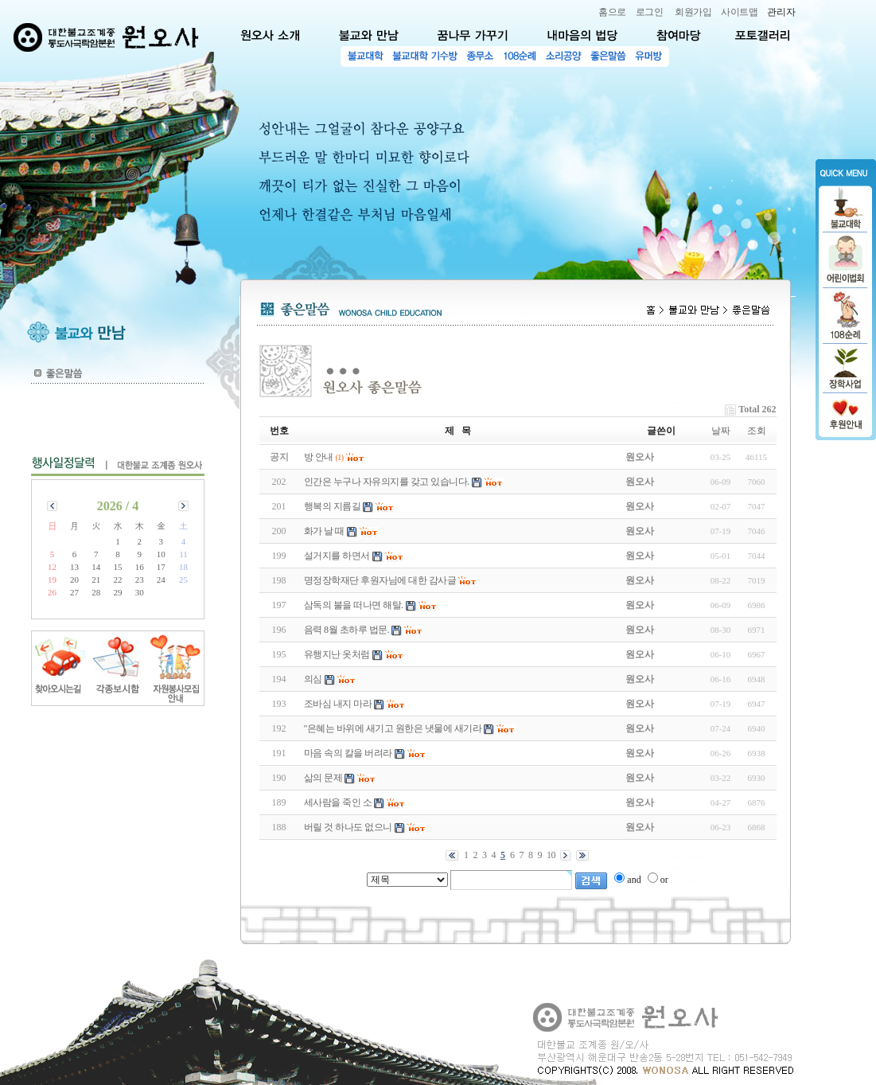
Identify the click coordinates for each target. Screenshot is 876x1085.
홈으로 (612, 12)
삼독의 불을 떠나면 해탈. (353, 605)
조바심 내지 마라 (338, 703)
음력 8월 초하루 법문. (347, 629)
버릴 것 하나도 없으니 (348, 827)
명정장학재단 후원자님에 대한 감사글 (380, 580)
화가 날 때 (324, 531)
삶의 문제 (323, 777)
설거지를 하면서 (337, 555)
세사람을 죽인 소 (338, 802)
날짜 (720, 430)
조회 (756, 430)
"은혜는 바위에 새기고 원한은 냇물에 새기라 (393, 728)
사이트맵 (739, 12)
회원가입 (693, 12)
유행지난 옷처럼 (337, 654)
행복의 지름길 (332, 506)
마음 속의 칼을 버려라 (348, 753)
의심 (313, 679)
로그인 (650, 12)
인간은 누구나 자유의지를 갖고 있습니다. (386, 481)
